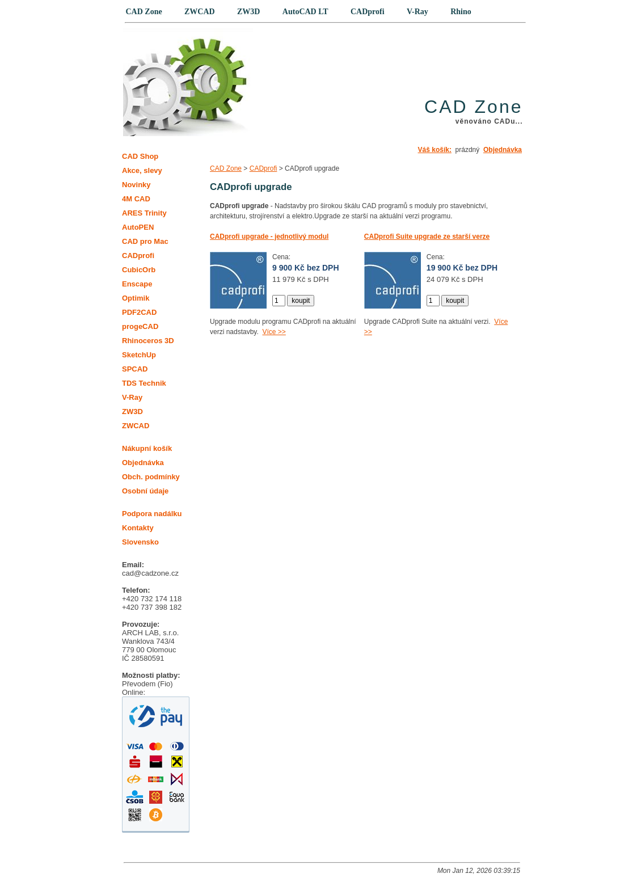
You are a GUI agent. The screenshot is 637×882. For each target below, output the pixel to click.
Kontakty (138, 528)
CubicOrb (138, 269)
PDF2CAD (139, 312)
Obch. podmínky (151, 476)
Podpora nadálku (152, 513)
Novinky (136, 184)
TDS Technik (144, 383)
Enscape (137, 284)
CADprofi (263, 168)
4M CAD (136, 199)
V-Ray (132, 397)
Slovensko (140, 542)
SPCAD (135, 369)
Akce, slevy (142, 170)
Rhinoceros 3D (148, 340)
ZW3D (132, 411)
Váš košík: (435, 150)
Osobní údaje (145, 491)
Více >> (273, 332)
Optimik (135, 298)
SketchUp (139, 355)
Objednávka (502, 150)
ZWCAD (135, 425)
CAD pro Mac (145, 241)
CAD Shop (140, 156)
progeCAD (140, 326)
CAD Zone (226, 168)
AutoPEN (138, 227)
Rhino (460, 11)
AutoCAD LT (305, 11)
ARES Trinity (144, 213)
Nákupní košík (147, 448)
